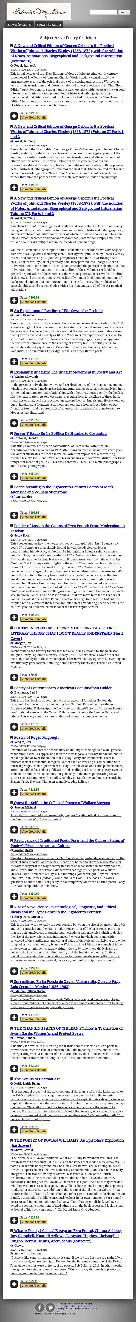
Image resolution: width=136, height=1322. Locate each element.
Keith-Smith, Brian (25, 1083)
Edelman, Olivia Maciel (28, 991)
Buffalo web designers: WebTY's (61, 1313)
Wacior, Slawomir (24, 377)
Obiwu (16, 1246)
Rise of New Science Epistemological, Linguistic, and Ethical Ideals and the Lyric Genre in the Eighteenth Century (63, 909)
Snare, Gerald (21, 1150)
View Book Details (34, 117)
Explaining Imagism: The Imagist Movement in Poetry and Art (68, 372)
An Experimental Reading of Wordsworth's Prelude (58, 310)
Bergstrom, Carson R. (26, 917)
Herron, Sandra (23, 1038)
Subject (19, 24)
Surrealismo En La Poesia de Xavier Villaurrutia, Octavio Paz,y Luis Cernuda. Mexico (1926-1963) (65, 984)
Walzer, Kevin (21, 850)
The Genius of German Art (37, 1078)
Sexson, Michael (23, 807)
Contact (59, 1306)
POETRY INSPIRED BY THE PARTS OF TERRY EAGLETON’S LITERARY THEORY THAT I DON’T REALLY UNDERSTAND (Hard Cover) (66, 633)
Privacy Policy (71, 1306)
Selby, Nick (19, 535)
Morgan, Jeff (20, 643)
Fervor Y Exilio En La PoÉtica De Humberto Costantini (60, 433)
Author (49, 24)
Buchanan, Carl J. (24, 692)
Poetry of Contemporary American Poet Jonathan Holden (63, 687)
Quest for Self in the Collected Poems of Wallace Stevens (62, 802)
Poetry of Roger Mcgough (36, 737)
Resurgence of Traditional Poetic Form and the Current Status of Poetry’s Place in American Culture (67, 843)
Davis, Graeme (22, 315)
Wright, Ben (20, 742)
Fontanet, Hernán (24, 438)
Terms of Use (85, 1306)
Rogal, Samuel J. (23, 66)
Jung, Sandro (21, 497)
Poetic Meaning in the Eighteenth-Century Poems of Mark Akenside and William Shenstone (61, 489)
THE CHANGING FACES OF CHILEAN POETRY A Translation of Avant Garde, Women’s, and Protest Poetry (66, 1031)
